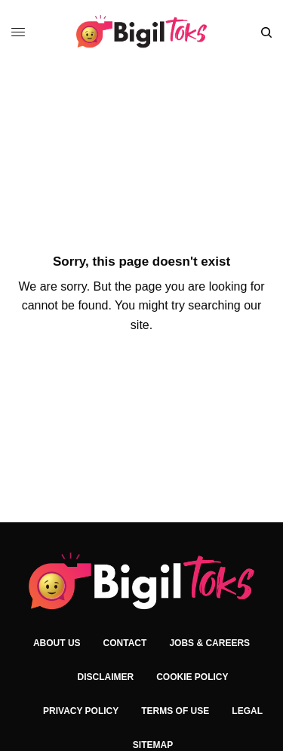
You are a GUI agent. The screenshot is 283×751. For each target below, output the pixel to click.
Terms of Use (175, 711)
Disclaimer (105, 677)
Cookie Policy (192, 677)
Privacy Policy (80, 711)
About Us (57, 643)
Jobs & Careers (209, 643)
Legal (247, 711)
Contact (125, 643)
